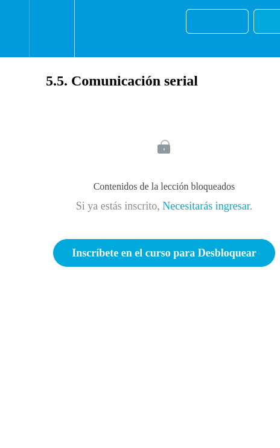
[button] (14, 28)
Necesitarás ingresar (205, 206)
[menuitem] (51, 28)
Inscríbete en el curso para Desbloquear (164, 253)
